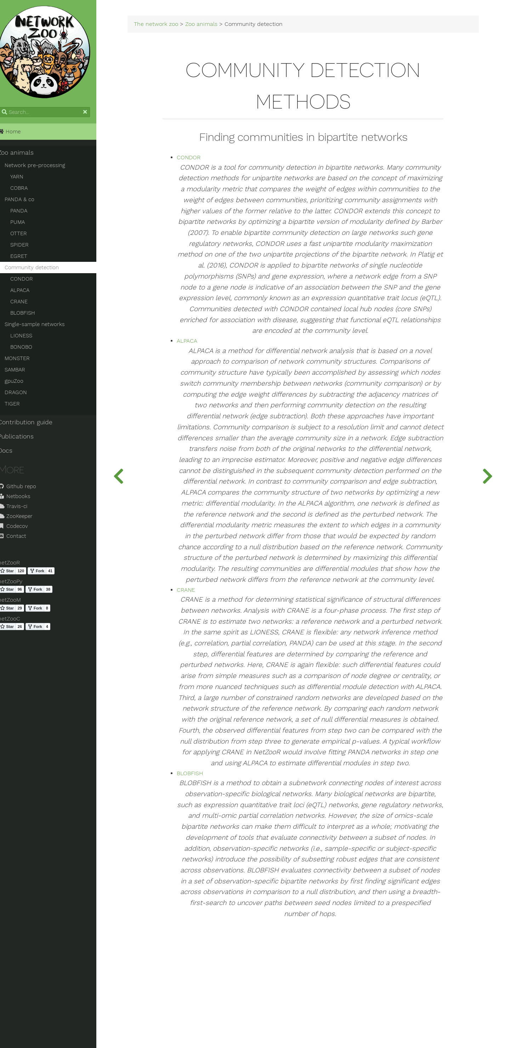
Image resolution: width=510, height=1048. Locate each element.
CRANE (26, 304)
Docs (13, 453)
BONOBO (29, 349)
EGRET (26, 258)
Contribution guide (33, 424)
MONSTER (25, 361)
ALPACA (27, 292)
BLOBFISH (30, 315)
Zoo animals (23, 155)
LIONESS (29, 338)
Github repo (25, 489)
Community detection (39, 270)
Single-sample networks (42, 327)
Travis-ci (20, 509)
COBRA (26, 190)
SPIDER (27, 247)
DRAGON (23, 395)
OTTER (26, 236)
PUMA (25, 224)
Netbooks (22, 499)
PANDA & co (27, 202)
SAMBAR (22, 372)
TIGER (20, 406)
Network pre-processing (42, 168)
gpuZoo (21, 383)
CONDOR (29, 281)
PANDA (26, 213)
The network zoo (169, 25)
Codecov (21, 528)
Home (17, 134)
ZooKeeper (23, 518)
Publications (23, 438)
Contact (20, 538)
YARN (24, 179)
